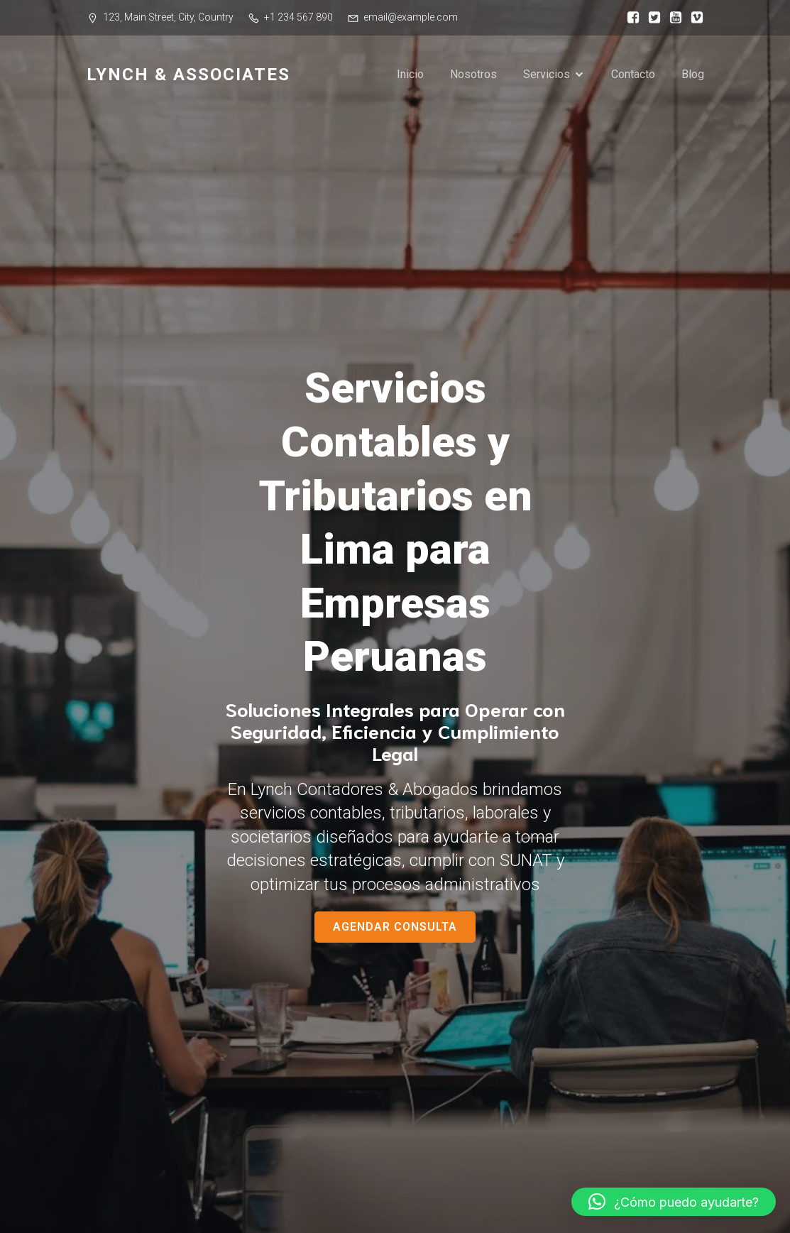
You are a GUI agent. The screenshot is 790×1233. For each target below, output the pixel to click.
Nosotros (473, 74)
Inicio (410, 74)
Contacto (633, 74)
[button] (673, 1202)
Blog (692, 74)
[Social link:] (629, 17)
